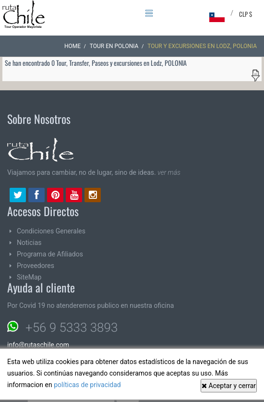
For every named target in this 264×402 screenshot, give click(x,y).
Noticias (29, 242)
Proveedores (35, 265)
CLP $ (245, 14)
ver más (168, 172)
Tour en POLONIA (114, 46)
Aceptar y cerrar (229, 386)
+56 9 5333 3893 (71, 327)
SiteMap (29, 277)
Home (72, 46)
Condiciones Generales (51, 231)
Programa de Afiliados (50, 254)
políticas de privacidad (87, 385)
